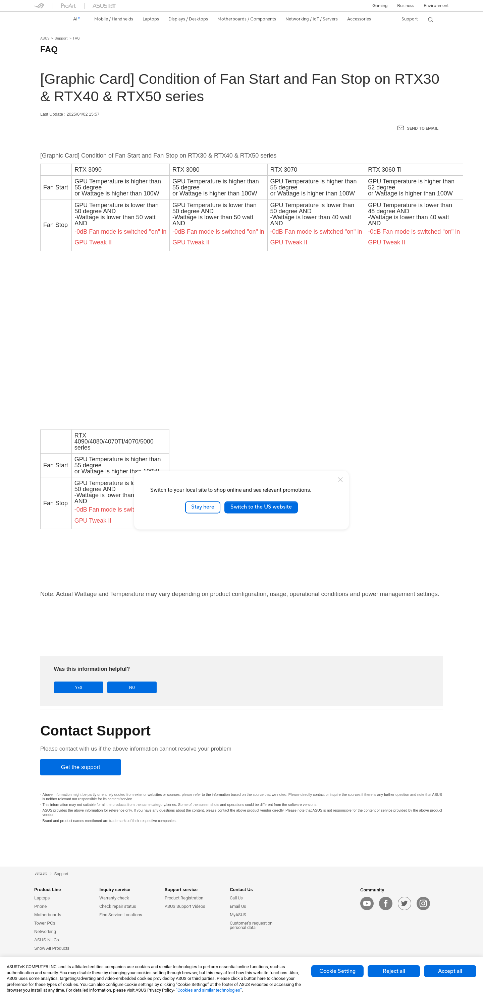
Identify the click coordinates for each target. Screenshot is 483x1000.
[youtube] (367, 903)
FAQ (76, 38)
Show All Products (51, 948)
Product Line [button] (47, 890)
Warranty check (114, 898)
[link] (45, 19)
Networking (45, 932)
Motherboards (47, 915)
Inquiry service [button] (114, 890)
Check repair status (117, 906)
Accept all (450, 971)
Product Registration (184, 898)
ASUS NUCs (46, 940)
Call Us (236, 898)
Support (61, 38)
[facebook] (385, 903)
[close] (340, 479)
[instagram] (423, 903)
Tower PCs (44, 923)
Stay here (202, 507)
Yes (75, 687)
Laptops (42, 898)
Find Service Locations (120, 915)
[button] (380, 5)
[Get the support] (80, 767)
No (121, 687)
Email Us (238, 906)
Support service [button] (181, 890)
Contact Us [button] (241, 890)
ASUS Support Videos (185, 906)
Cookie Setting (337, 971)
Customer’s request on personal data (251, 925)
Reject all (394, 971)
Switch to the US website (261, 507)
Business (405, 5)
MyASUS (238, 915)
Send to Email (422, 128)
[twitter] (404, 903)
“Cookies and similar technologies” (209, 990)
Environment (436, 5)
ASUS (45, 38)
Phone (40, 906)
